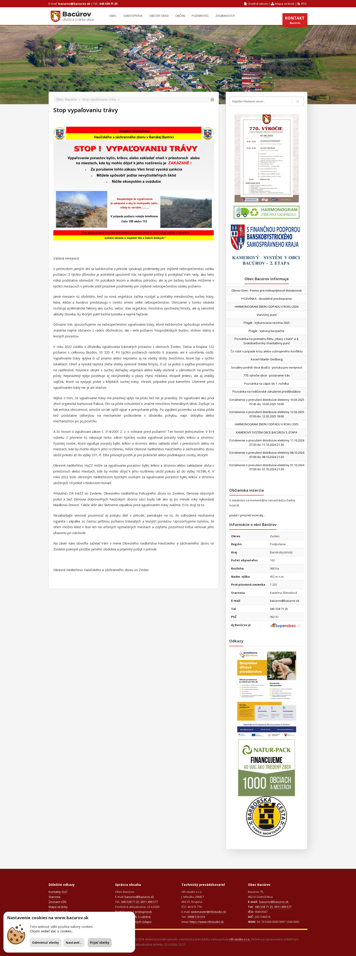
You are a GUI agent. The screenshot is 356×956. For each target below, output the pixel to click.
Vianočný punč (267, 315)
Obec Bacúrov (66, 99)
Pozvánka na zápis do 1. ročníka (266, 383)
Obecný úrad (159, 16)
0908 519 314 (196, 917)
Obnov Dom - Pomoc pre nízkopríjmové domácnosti (266, 290)
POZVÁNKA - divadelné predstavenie (266, 299)
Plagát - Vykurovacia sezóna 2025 (267, 323)
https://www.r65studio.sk (207, 922)
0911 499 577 (149, 902)
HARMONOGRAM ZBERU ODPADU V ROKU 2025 (267, 424)
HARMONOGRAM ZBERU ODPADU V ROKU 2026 (267, 307)
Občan (180, 16)
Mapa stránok (282, 4)
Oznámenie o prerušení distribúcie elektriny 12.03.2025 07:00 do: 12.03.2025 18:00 (266, 414)
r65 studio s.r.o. (239, 939)
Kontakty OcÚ (58, 892)
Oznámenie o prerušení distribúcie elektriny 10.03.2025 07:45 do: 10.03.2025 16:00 (266, 402)
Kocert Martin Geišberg (266, 359)
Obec (113, 16)
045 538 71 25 (108, 4)
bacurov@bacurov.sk (74, 4)
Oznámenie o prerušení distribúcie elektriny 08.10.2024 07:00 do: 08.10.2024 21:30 (266, 455)
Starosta (54, 897)
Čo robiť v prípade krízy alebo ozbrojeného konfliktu (267, 351)
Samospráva (133, 16)
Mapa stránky (58, 907)
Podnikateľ (200, 16)
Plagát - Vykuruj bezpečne (266, 331)
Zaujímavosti (225, 16)
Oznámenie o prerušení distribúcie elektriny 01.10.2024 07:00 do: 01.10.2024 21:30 (266, 467)
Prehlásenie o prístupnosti (133, 912)
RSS (302, 4)
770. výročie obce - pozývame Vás (266, 375)
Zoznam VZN (57, 902)
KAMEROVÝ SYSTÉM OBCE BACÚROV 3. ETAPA (266, 432)
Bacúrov (294, 21)
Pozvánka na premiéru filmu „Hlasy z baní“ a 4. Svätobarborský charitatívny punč (267, 341)
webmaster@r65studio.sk (208, 912)
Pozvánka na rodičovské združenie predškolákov (266, 391)
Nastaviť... (74, 942)
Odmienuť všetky (45, 942)
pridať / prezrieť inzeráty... (247, 515)
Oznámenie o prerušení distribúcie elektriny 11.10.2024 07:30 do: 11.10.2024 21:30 (266, 442)
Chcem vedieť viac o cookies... (52, 931)
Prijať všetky (99, 942)
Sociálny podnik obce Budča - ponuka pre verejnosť (266, 367)
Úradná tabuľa (256, 4)
